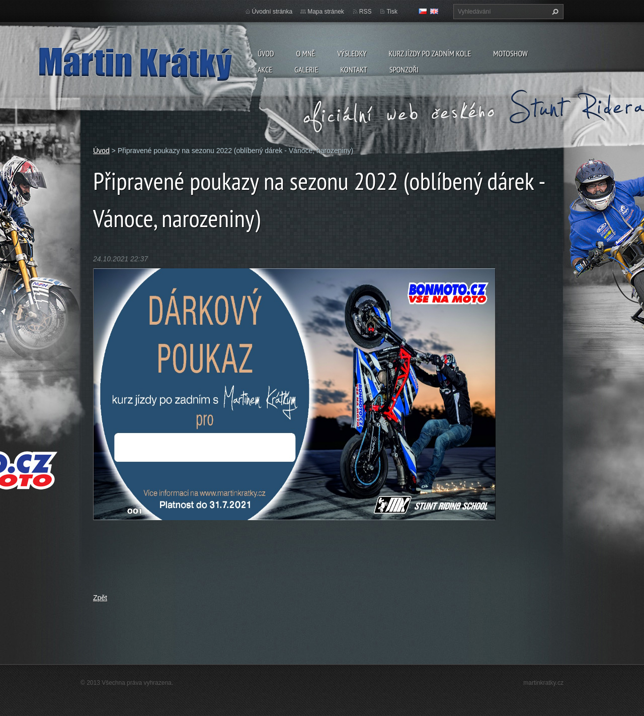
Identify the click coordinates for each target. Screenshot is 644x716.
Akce (265, 69)
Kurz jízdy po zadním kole (429, 53)
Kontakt (354, 69)
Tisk (391, 11)
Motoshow (510, 53)
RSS (365, 11)
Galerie (306, 69)
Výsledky (351, 53)
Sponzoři (404, 69)
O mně (305, 53)
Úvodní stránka (272, 11)
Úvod (266, 53)
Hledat (553, 11)
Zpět (100, 598)
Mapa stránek (325, 11)
